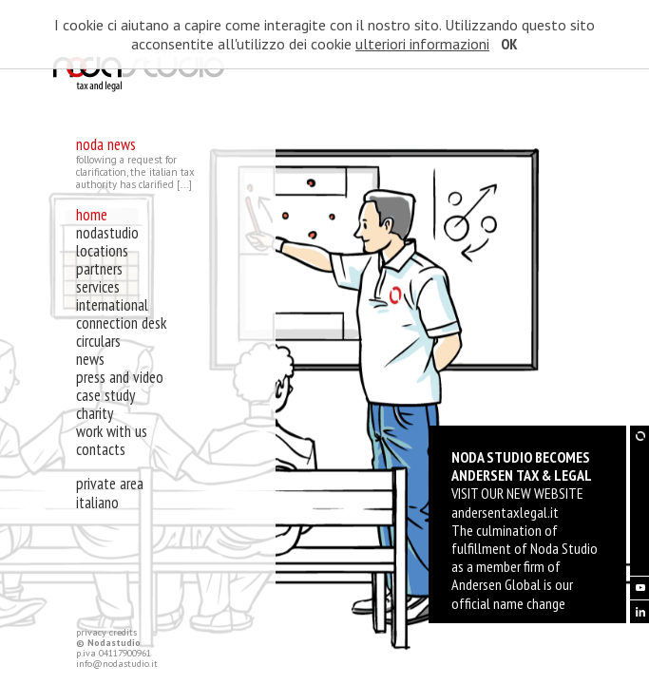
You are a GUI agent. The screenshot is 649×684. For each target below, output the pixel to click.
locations (102, 250)
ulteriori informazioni (422, 43)
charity (94, 413)
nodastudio (107, 232)
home (91, 214)
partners (99, 268)
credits (123, 632)
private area (109, 483)
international (112, 304)
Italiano (97, 502)
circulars (98, 341)
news (90, 359)
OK (509, 43)
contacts (100, 449)
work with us (111, 431)
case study (105, 395)
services (98, 286)
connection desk (121, 323)
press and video (119, 377)
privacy (91, 632)
